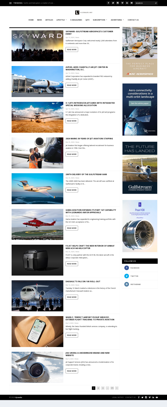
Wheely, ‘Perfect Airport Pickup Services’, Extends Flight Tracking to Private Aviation (90, 325)
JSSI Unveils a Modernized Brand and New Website (88, 361)
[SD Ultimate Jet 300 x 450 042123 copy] (139, 142)
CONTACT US (133, 22)
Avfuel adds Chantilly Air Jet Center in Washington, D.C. (87, 75)
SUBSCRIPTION (99, 22)
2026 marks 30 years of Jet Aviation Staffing (89, 145)
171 (112, 395)
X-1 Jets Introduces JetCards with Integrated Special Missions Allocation (90, 111)
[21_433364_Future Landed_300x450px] (139, 200)
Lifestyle (60, 22)
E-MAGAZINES (76, 22)
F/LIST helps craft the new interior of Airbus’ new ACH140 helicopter (90, 253)
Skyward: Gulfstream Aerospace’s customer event (89, 39)
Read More (72, 56)
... (107, 395)
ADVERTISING (116, 22)
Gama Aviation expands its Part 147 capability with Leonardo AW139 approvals (91, 218)
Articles (49, 22)
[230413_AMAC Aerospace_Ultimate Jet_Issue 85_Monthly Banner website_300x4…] (139, 83)
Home (31, 22)
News (39, 22)
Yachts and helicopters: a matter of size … (39, 3)
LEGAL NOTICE (118, 404)
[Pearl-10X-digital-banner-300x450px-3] (139, 258)
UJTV (87, 22)
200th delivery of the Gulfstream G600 (86, 181)
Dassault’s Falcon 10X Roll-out (83, 288)
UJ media (18, 404)
